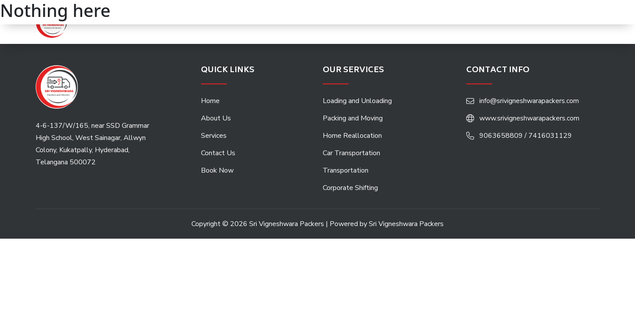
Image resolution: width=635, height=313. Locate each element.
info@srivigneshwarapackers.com (529, 101)
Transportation (345, 170)
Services (214, 135)
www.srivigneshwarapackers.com (529, 118)
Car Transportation (351, 153)
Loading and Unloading (357, 101)
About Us (216, 118)
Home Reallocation (352, 135)
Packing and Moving (353, 118)
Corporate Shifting (350, 188)
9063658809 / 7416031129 (525, 135)
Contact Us (218, 153)
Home (210, 101)
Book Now (217, 170)
